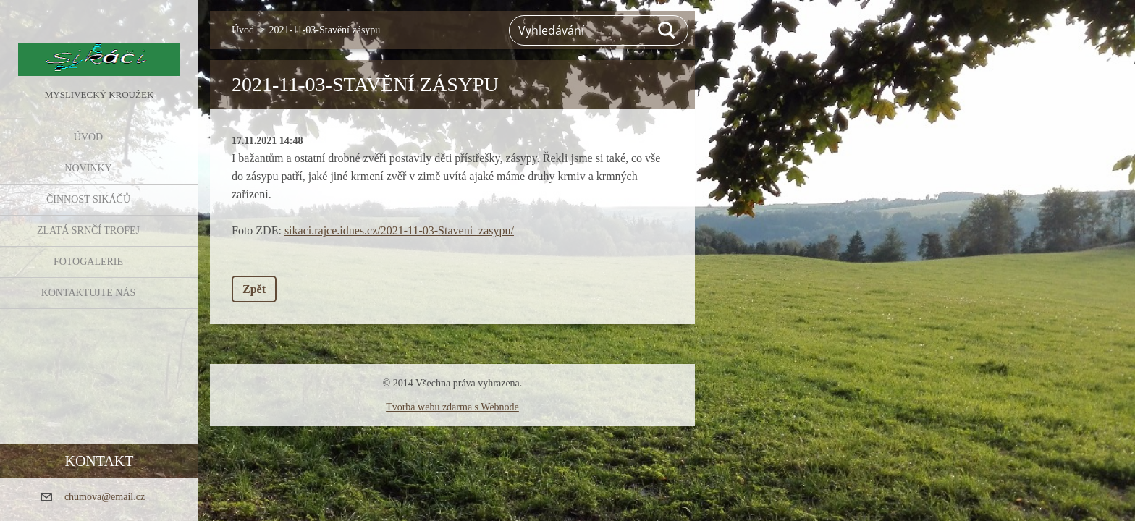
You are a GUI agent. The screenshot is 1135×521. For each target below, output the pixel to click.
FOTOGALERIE (88, 261)
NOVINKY (87, 168)
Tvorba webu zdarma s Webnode (452, 407)
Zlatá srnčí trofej (88, 230)
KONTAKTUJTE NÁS (88, 292)
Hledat (667, 30)
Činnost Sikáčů (88, 199)
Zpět (254, 289)
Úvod (88, 137)
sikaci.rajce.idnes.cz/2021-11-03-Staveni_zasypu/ (399, 230)
